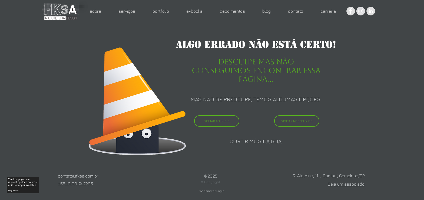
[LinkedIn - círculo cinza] (370, 11)
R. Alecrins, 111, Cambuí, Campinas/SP (329, 175)
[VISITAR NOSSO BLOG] (296, 121)
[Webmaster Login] (212, 191)
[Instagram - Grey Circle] (360, 11)
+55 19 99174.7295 (75, 183)
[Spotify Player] (256, 157)
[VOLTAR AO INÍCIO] (216, 121)
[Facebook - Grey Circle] (350, 11)
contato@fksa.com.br (78, 175)
